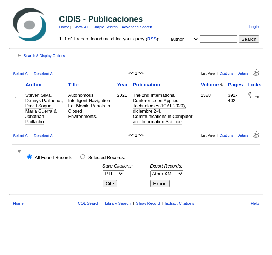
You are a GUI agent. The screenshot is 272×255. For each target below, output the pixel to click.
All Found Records (53, 157)
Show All (81, 27)
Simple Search (105, 27)
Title (73, 84)
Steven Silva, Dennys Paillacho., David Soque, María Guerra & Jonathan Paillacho (44, 108)
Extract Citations (179, 203)
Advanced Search (136, 27)
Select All (21, 74)
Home (64, 27)
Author (34, 84)
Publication (146, 84)
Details (242, 73)
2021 (122, 95)
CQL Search (89, 203)
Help (255, 203)
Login (254, 26)
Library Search (118, 203)
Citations (226, 73)
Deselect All (44, 74)
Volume (210, 84)
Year (122, 84)
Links (255, 84)
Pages (235, 84)
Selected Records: (106, 157)
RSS (152, 38)
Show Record (148, 203)
